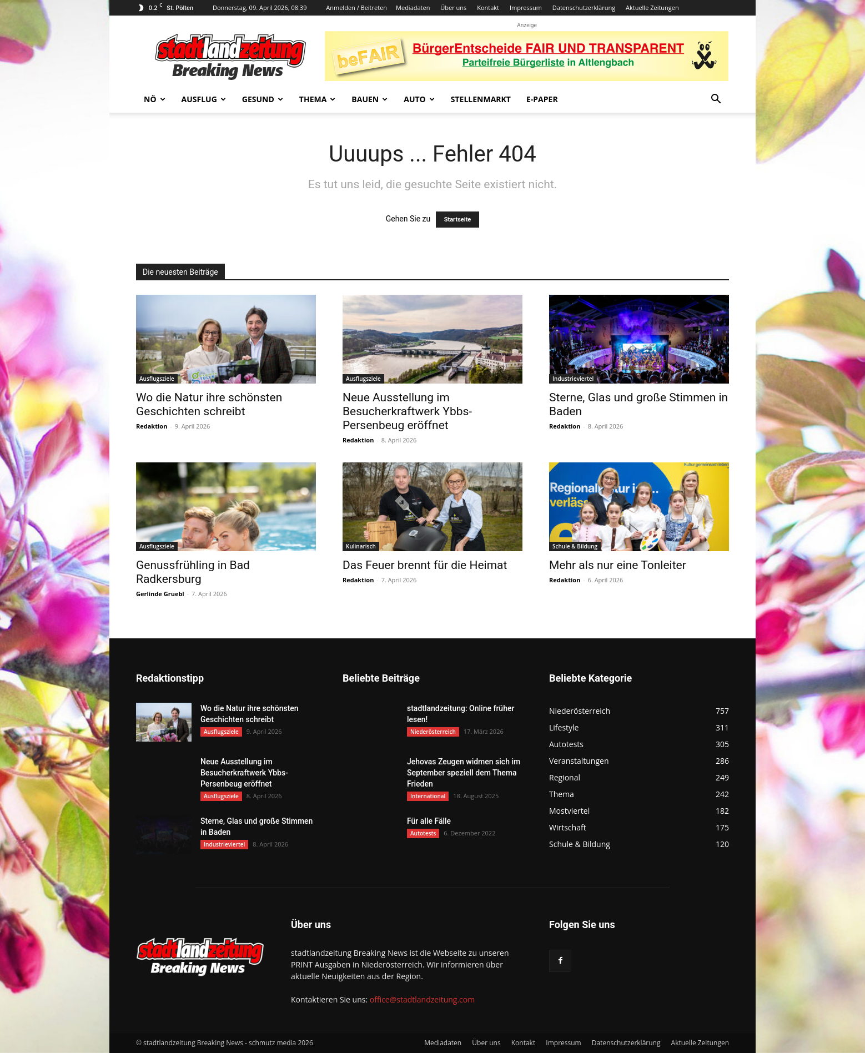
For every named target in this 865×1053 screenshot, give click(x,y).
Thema (317, 99)
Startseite (457, 219)
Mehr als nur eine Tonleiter (617, 565)
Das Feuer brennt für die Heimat (425, 565)
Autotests (423, 833)
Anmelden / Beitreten (356, 7)
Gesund (262, 99)
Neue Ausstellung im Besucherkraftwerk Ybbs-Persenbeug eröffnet (407, 411)
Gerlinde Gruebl (160, 594)
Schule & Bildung (574, 546)
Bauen (369, 99)
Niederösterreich (433, 731)
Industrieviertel (573, 378)
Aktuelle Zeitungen (652, 7)
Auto (419, 99)
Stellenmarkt (481, 99)
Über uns (453, 7)
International (427, 796)
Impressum (526, 7)
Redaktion (151, 426)
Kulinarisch (361, 546)
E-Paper (542, 99)
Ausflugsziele (156, 378)
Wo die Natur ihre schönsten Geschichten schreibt (209, 404)
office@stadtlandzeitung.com (422, 999)
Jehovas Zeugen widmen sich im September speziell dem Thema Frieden (463, 772)
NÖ (154, 99)
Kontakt (488, 7)
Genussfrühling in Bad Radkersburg (193, 572)
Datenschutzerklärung (583, 7)
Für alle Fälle (429, 821)
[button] (715, 100)
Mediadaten (413, 7)
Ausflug (204, 99)
